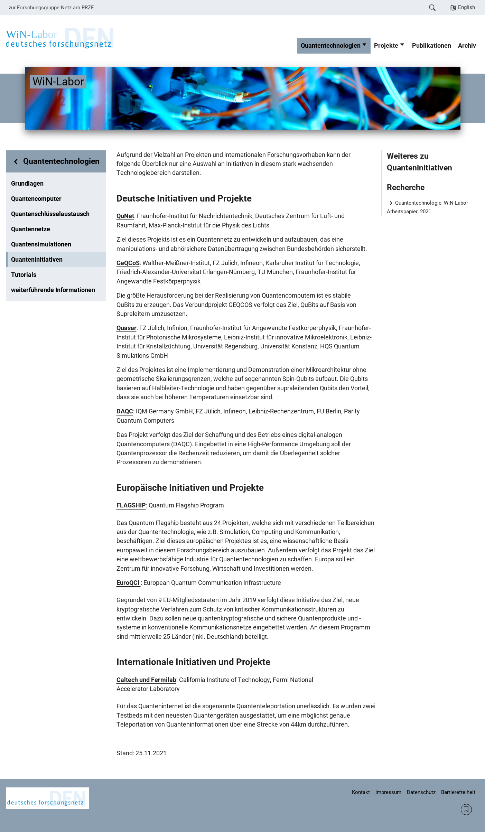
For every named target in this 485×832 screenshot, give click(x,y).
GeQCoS (128, 263)
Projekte (386, 45)
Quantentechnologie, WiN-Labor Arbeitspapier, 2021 (427, 207)
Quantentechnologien (331, 45)
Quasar (126, 328)
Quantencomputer (36, 198)
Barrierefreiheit (458, 792)
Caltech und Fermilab (146, 679)
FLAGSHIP (131, 505)
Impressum (388, 792)
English (466, 7)
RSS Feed (466, 809)
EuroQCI (128, 582)
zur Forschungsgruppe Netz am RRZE (51, 7)
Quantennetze (30, 229)
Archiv (467, 45)
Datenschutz (421, 792)
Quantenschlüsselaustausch (50, 214)
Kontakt (361, 792)
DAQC (124, 411)
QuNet (125, 216)
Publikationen (431, 45)
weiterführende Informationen (53, 290)
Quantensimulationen (41, 244)
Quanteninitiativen (37, 259)
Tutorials (23, 274)
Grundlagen (27, 183)
